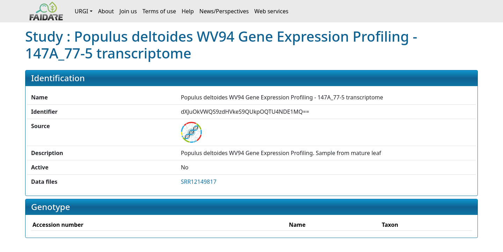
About (106, 11)
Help (188, 11)
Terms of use (159, 11)
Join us (128, 11)
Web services (271, 11)
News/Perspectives (224, 11)
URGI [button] (81, 11)
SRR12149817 (199, 182)
